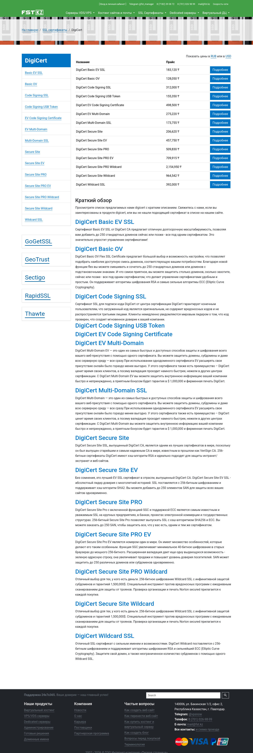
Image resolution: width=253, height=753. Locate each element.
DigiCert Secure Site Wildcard (95, 175)
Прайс (170, 62)
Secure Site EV (34, 163)
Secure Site (32, 152)
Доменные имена (36, 739)
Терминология (134, 744)
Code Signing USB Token (41, 107)
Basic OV (31, 84)
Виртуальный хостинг (39, 710)
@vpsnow (195, 714)
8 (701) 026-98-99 (200, 719)
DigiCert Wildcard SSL (90, 184)
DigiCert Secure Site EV (91, 140)
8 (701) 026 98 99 (186, 4)
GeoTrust (37, 259)
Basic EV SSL (34, 73)
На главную (30, 30)
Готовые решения (36, 733)
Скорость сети (220, 4)
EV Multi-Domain (36, 129)
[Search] (183, 695)
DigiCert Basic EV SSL (90, 70)
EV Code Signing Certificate (43, 118)
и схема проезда (207, 729)
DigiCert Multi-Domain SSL (93, 123)
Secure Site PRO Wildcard (42, 197)
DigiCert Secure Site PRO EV (94, 158)
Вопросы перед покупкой (142, 738)
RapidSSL (37, 295)
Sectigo (35, 277)
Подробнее (220, 70)
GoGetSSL (38, 241)
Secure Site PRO (36, 174)
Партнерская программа (91, 733)
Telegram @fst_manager (141, 4)
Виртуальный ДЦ (215, 13)
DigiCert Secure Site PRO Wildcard (98, 167)
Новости (80, 710)
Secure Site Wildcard (38, 208)
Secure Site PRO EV (38, 186)
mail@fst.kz (204, 4)
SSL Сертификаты (151, 13)
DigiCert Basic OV (87, 78)
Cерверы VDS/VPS (79, 13)
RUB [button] (213, 56)
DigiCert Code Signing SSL (93, 87)
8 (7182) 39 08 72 (165, 4)
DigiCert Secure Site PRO (92, 149)
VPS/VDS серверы (36, 716)
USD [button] (228, 56)
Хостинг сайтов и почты (115, 13)
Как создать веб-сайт (139, 710)
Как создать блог (136, 732)
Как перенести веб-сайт (141, 716)
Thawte (35, 313)
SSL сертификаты (54, 30)
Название (83, 62)
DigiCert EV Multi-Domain (93, 114)
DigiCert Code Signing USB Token (98, 96)
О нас (78, 716)
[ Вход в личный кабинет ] (112, 4)
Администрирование (38, 727)
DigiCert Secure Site (89, 131)
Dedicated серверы (183, 13)
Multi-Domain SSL (37, 140)
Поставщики (83, 727)
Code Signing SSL (37, 95)
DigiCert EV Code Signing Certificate (100, 105)
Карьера (80, 721)
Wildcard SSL (34, 219)
